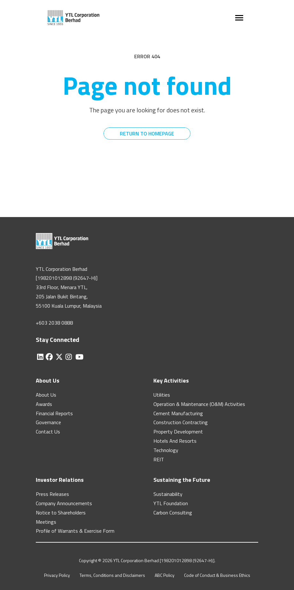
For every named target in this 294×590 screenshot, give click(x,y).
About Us (46, 395)
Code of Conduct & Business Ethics (217, 575)
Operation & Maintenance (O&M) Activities (199, 404)
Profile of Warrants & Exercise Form (75, 531)
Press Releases (52, 494)
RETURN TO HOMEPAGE (147, 133)
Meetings (46, 522)
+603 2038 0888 (54, 323)
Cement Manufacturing (178, 413)
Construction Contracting (180, 422)
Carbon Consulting (172, 512)
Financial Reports (54, 413)
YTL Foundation (170, 503)
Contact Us (48, 431)
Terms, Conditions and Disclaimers (112, 575)
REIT (158, 459)
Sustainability (167, 494)
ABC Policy (164, 575)
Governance (48, 422)
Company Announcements (64, 503)
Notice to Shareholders (61, 512)
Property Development (178, 431)
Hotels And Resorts (175, 441)
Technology (165, 450)
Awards (44, 404)
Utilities (161, 395)
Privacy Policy (57, 575)
